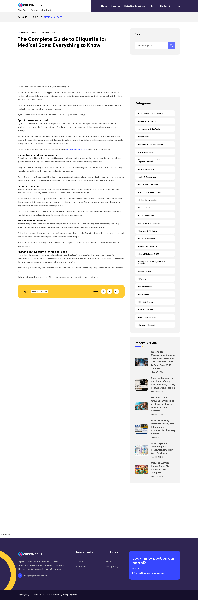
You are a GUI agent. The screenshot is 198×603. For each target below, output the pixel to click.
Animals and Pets (146, 215)
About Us (115, 6)
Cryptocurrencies (146, 152)
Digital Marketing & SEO (148, 254)
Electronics (143, 137)
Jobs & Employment (147, 177)
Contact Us (166, 6)
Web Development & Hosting (151, 192)
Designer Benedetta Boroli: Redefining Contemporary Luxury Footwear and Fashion (163, 384)
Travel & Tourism (146, 310)
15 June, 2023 (47, 32)
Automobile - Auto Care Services (152, 113)
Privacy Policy (112, 569)
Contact (109, 564)
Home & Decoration (147, 121)
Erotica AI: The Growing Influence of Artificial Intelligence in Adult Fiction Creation (162, 407)
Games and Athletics (147, 246)
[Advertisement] (71, 67)
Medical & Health (27, 32)
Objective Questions (134, 6)
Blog (153, 6)
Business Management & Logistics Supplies (149, 161)
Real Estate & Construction (150, 144)
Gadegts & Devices (147, 317)
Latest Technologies (147, 325)
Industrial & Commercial (149, 223)
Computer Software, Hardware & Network (152, 263)
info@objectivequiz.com (35, 579)
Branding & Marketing (147, 231)
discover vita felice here (76, 149)
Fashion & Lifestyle (146, 208)
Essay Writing (144, 271)
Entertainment (145, 286)
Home (104, 6)
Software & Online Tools (149, 129)
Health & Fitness (145, 302)
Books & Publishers (146, 238)
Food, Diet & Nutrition (148, 185)
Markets (142, 279)
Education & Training (147, 200)
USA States (143, 294)
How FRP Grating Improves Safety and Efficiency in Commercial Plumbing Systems (163, 430)
